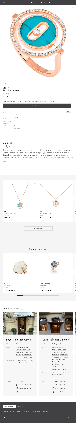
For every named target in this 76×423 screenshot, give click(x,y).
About (18, 411)
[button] (20, 295)
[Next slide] (73, 199)
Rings (17, 84)
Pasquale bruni (56, 350)
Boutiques (5, 411)
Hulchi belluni (55, 354)
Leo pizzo (19, 350)
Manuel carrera (20, 357)
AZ (65, 418)
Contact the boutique (37, 106)
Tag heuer (18, 354)
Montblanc (55, 367)
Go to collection (38, 228)
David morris (28, 357)
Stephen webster (64, 354)
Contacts (45, 411)
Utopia (24, 350)
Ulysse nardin (25, 354)
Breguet (59, 359)
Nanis (63, 352)
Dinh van (58, 352)
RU (72, 418)
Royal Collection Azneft (18, 339)
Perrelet (30, 352)
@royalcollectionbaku (23, 388)
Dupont (28, 350)
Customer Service (36, 411)
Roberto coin (24, 347)
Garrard (54, 357)
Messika (22, 84)
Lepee (30, 354)
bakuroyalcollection (23, 392)
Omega (25, 352)
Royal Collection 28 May (55, 339)
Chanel (62, 364)
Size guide (68, 112)
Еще (4, 162)
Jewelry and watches (8, 84)
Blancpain (55, 362)
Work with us (25, 411)
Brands (12, 411)
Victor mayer (19, 352)
